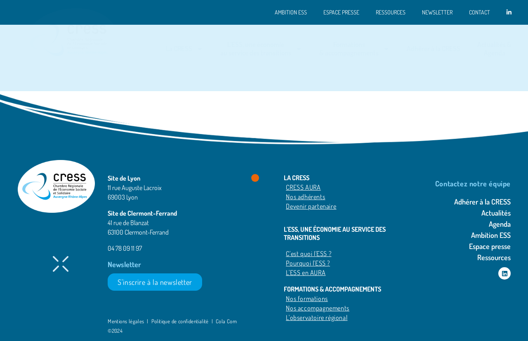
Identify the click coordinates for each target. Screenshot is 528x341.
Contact (479, 12)
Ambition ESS (291, 12)
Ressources (390, 12)
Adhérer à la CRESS (433, 48)
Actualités (496, 212)
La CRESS (184, 48)
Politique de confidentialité (180, 321)
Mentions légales (127, 321)
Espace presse (341, 12)
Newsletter (437, 12)
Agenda (500, 223)
